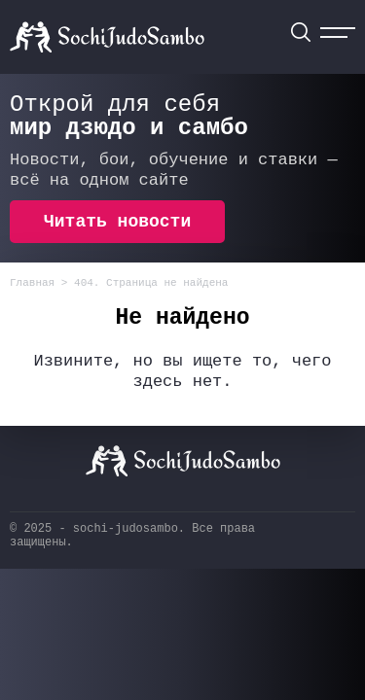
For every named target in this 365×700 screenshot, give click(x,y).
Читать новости (117, 221)
